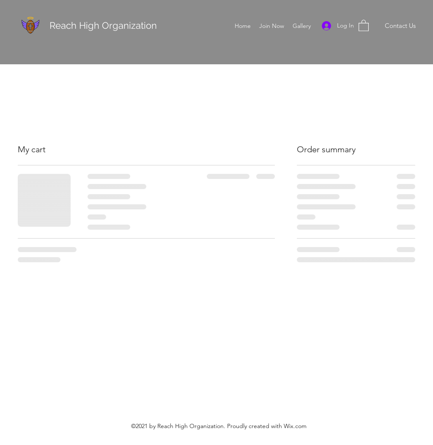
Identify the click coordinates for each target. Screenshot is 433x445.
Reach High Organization (104, 25)
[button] (364, 25)
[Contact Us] (400, 26)
